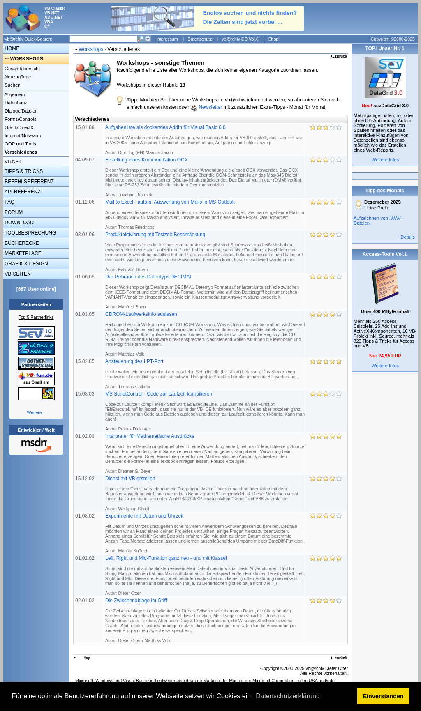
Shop (273, 39)
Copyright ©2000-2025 (393, 39)
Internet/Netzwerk (22, 135)
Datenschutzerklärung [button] (288, 696)
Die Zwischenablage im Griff (200, 620)
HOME (11, 48)
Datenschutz (199, 39)
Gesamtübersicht (21, 68)
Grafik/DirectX (18, 127)
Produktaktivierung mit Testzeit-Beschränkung (204, 252)
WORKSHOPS (26, 59)
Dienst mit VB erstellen (201, 493)
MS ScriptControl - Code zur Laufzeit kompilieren (205, 411)
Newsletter (210, 107)
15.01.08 (85, 127)
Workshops (91, 49)
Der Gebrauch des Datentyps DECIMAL (202, 291)
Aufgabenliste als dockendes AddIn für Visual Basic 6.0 (203, 139)
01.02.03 (85, 436)
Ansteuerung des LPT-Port (202, 374)
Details (407, 237)
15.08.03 (85, 394)
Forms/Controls (20, 119)
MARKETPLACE (22, 253)
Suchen (12, 85)
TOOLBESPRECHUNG (29, 233)
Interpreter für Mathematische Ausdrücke (204, 453)
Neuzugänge (17, 76)
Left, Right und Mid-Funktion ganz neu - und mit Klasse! (205, 575)
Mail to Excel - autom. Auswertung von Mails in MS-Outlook (204, 214)
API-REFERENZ (22, 192)
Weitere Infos (385, 159)
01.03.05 (85, 314)
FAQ (8, 202)
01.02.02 (85, 558)
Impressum (167, 39)
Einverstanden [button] (383, 696)
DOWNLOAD (18, 222)
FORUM (13, 212)
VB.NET (12, 161)
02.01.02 (85, 600)
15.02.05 (85, 361)
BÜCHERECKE (21, 243)
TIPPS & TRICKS (23, 171)
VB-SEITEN (17, 274)
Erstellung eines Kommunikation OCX (203, 177)
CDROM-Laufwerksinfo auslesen (205, 334)
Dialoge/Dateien (20, 110)
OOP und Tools (19, 143)
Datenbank (15, 102)
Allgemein (14, 94)
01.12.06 (85, 202)
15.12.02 (85, 478)
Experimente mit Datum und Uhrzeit (204, 533)
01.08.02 (85, 516)
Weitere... (36, 412)
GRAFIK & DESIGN (25, 264)
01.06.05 (85, 277)
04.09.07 (85, 160)
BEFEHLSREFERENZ (28, 181)
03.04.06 (85, 234)
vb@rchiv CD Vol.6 (240, 39)
